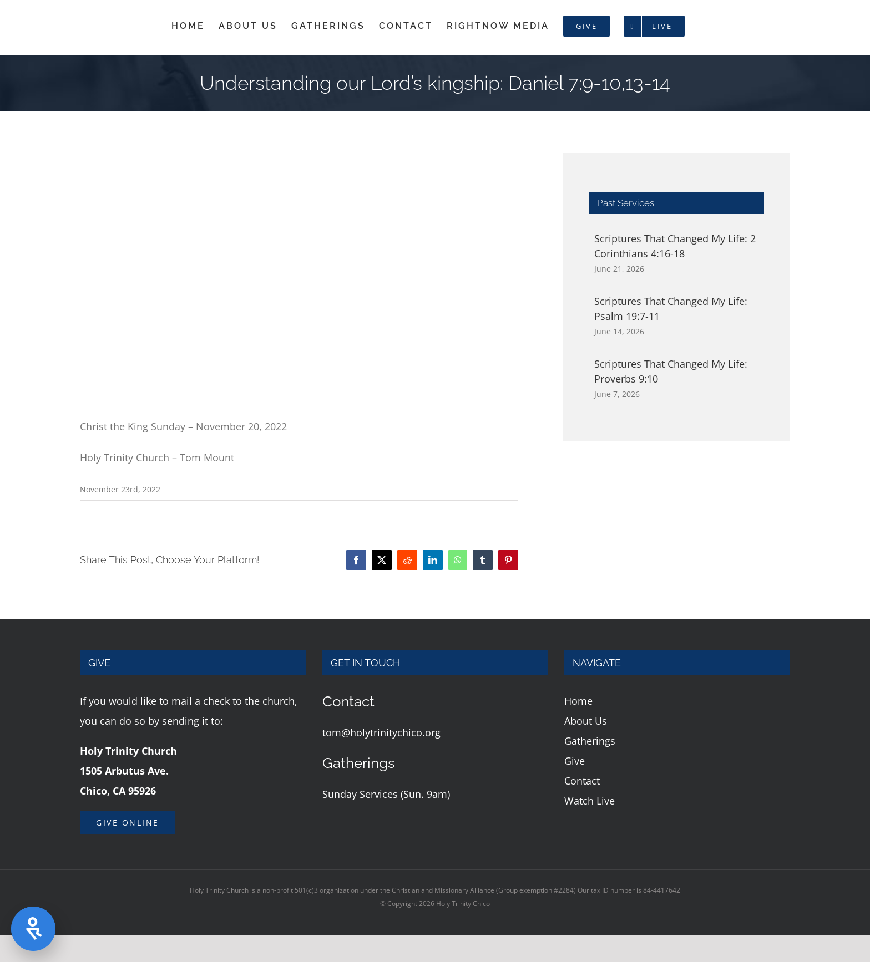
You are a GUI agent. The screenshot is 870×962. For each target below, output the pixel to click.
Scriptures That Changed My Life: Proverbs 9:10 (670, 371)
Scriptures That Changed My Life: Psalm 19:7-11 (670, 308)
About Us (585, 720)
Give (574, 760)
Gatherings (589, 740)
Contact (582, 780)
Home (578, 700)
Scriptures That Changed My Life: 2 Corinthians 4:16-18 (675, 246)
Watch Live (589, 800)
